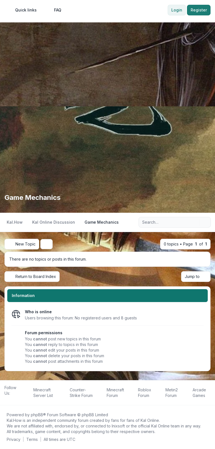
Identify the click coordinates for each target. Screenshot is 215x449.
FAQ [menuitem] (54, 10)
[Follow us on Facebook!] (5, 399)
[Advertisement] (107, 64)
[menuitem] (23, 10)
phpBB (37, 414)
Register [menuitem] (199, 10)
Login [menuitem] (176, 10)
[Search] (195, 222)
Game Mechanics (32, 197)
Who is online (38, 311)
